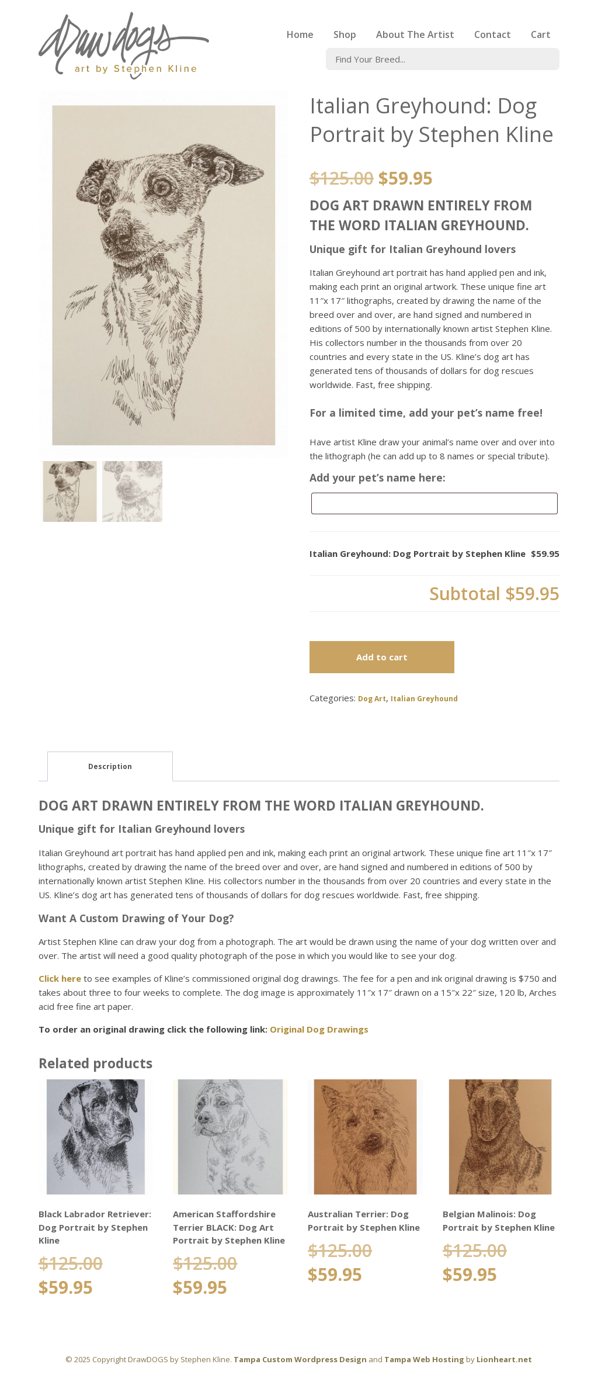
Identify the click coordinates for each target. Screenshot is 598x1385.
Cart (541, 34)
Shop (344, 34)
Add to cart (382, 657)
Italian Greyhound (424, 699)
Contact (492, 34)
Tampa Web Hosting (424, 1359)
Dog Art (372, 699)
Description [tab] (110, 766)
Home (300, 34)
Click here (60, 978)
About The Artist (415, 34)
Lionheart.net (504, 1359)
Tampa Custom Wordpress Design (300, 1359)
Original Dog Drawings (319, 1029)
